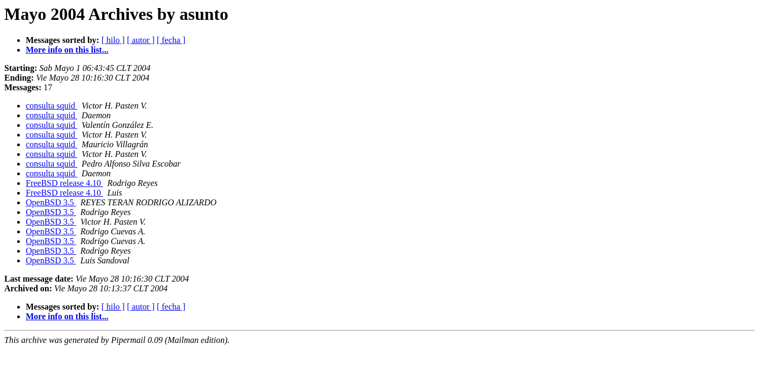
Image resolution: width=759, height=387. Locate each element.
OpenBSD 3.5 (51, 202)
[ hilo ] (113, 40)
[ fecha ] (171, 40)
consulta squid (51, 105)
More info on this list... (67, 49)
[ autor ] (141, 40)
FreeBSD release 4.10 (64, 183)
